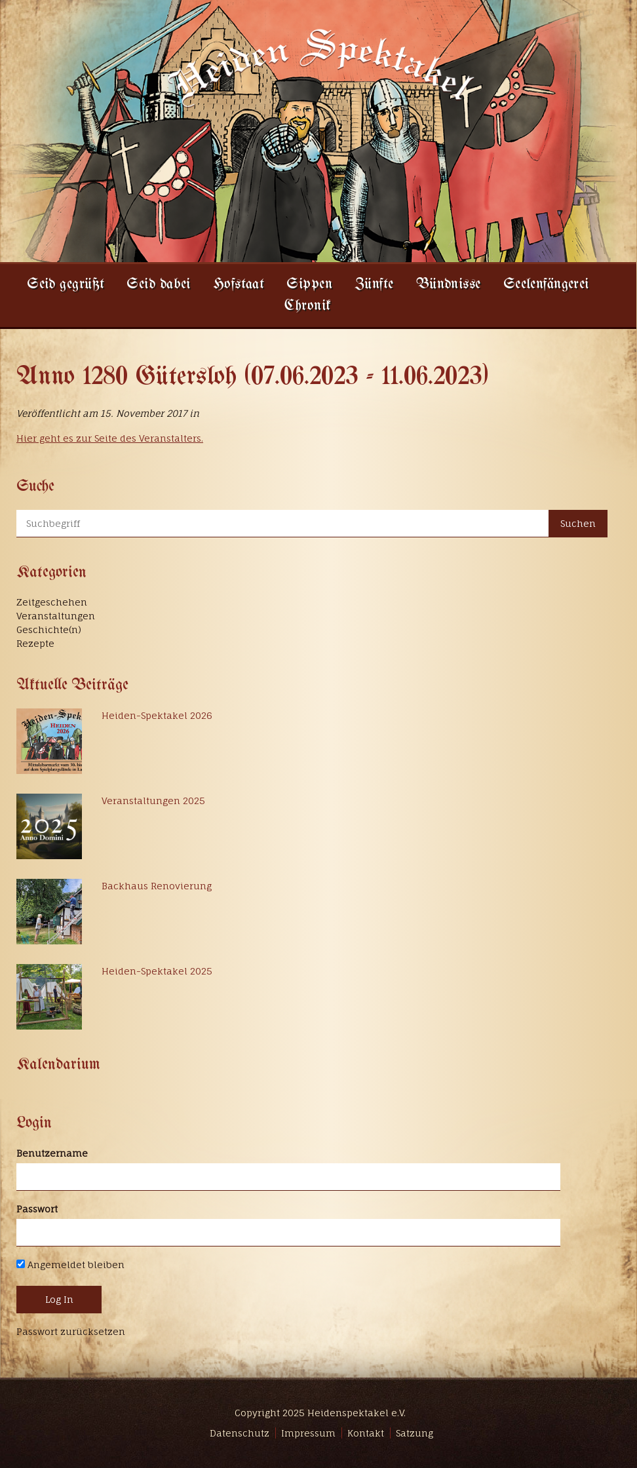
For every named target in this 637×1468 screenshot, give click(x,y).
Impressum (308, 1433)
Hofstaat (239, 284)
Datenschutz (239, 1433)
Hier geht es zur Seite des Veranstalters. (109, 438)
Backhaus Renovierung (157, 885)
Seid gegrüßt (65, 284)
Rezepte (35, 643)
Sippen (309, 284)
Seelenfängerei (546, 284)
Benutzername (52, 1153)
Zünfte (374, 284)
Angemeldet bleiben (70, 1264)
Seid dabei (158, 284)
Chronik (307, 306)
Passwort (37, 1208)
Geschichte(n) (48, 629)
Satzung (414, 1433)
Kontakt (365, 1433)
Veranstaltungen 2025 (153, 800)
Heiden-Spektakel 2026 (157, 715)
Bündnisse (448, 284)
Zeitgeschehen (51, 602)
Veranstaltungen (55, 615)
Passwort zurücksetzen (70, 1331)
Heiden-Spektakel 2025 (157, 970)
